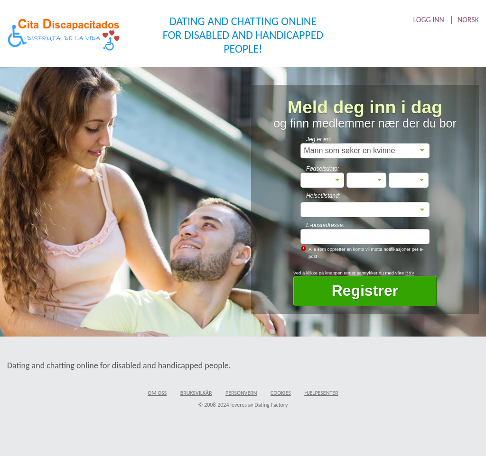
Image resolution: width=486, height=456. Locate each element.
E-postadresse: (325, 225)
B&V (409, 272)
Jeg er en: (318, 139)
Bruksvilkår (196, 393)
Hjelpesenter (321, 393)
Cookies (281, 393)
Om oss (157, 393)
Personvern (241, 393)
